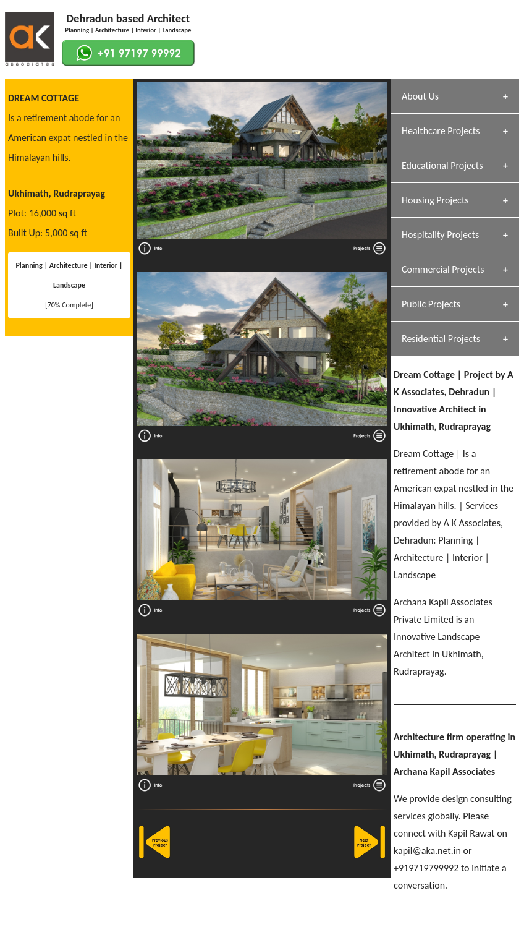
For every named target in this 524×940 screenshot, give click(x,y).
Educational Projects (442, 165)
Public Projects (431, 304)
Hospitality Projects (440, 235)
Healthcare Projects (441, 131)
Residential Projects (441, 338)
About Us (420, 96)
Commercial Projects (443, 269)
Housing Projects (435, 200)
